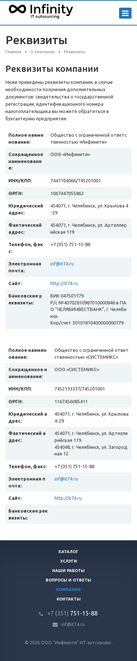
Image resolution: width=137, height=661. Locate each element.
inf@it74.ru (62, 263)
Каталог (68, 551)
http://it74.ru (64, 283)
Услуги (68, 561)
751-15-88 (72, 613)
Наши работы (68, 570)
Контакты (69, 599)
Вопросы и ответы (68, 580)
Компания (68, 589)
